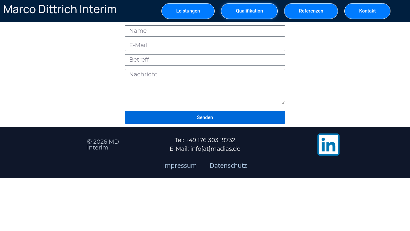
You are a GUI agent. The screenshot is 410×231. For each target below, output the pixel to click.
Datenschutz (228, 165)
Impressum (180, 165)
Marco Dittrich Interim (60, 9)
